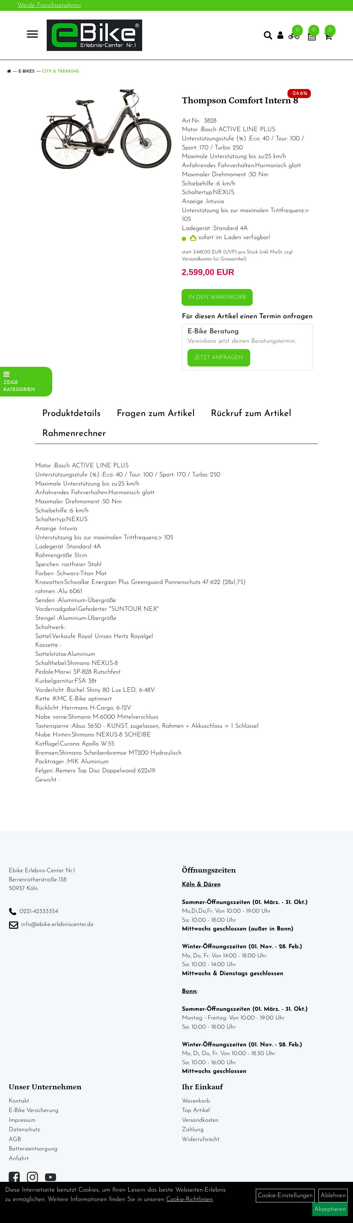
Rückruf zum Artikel (251, 413)
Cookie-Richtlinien (189, 1199)
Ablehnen (333, 1195)
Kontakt (19, 1101)
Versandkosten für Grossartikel (213, 259)
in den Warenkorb (217, 297)
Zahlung (193, 1130)
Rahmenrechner (74, 433)
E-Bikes (26, 71)
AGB (15, 1139)
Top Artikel (196, 1110)
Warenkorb (196, 1101)
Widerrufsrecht (201, 1139)
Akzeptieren (330, 1209)
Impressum (22, 1120)
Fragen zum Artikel (156, 413)
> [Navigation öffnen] (29, 34)
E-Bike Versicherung (34, 1110)
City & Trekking (60, 71)
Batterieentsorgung (33, 1149)
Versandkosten (200, 1120)
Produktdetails (71, 413)
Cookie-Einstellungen (285, 1195)
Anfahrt (19, 1159)
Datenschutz (24, 1130)
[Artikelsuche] (268, 37)
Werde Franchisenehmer (49, 5)
